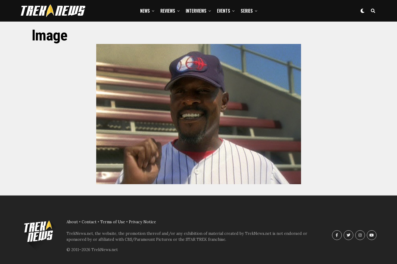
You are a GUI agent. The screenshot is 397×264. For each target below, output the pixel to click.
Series (247, 11)
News (145, 11)
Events (223, 11)
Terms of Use (112, 222)
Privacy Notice (142, 222)
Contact (89, 222)
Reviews (167, 11)
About (72, 222)
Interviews (196, 11)
